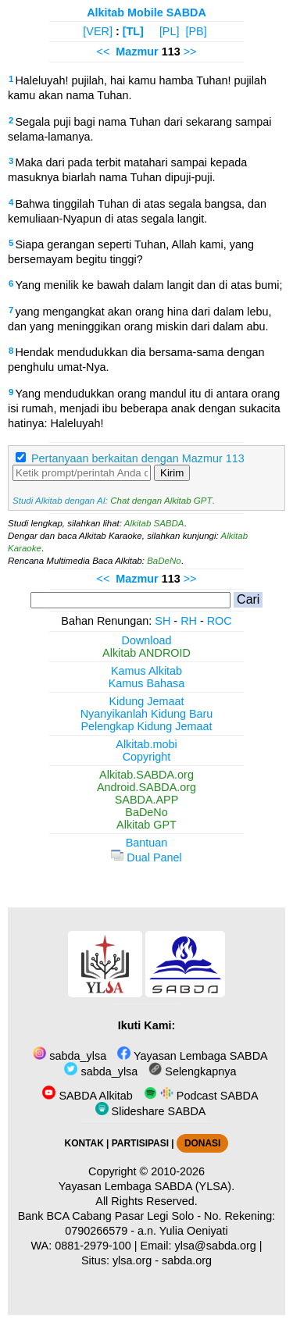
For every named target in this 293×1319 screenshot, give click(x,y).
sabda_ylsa (69, 1056)
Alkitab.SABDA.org (146, 774)
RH (188, 621)
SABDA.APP (147, 799)
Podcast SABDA (201, 1095)
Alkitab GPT (146, 824)
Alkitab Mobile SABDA (146, 12)
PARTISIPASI (140, 1143)
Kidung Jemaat (146, 701)
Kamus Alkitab (146, 671)
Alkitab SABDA (154, 523)
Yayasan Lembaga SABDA (192, 1056)
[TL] (133, 31)
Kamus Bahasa (147, 683)
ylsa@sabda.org (215, 1245)
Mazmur (137, 51)
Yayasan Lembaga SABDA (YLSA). (146, 1186)
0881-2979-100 (93, 1245)
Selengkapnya (192, 1071)
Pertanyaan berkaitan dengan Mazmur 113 (138, 458)
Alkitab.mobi (146, 744)
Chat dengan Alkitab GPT (161, 500)
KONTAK (84, 1143)
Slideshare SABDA (150, 1111)
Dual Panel (146, 857)
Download (147, 640)
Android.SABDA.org (146, 787)
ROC (219, 621)
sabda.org (187, 1260)
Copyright (147, 756)
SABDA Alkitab (87, 1095)
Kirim (172, 473)
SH (162, 621)
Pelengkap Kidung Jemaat (146, 726)
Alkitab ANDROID (146, 653)
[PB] (195, 31)
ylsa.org (132, 1260)
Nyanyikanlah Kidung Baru (146, 714)
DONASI (202, 1143)
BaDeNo (164, 560)
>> (190, 51)
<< (102, 51)
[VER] (98, 31)
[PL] (169, 31)
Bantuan (147, 842)
